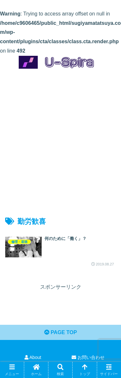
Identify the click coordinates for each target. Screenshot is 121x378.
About (33, 357)
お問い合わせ (88, 357)
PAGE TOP (60, 332)
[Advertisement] (60, 136)
